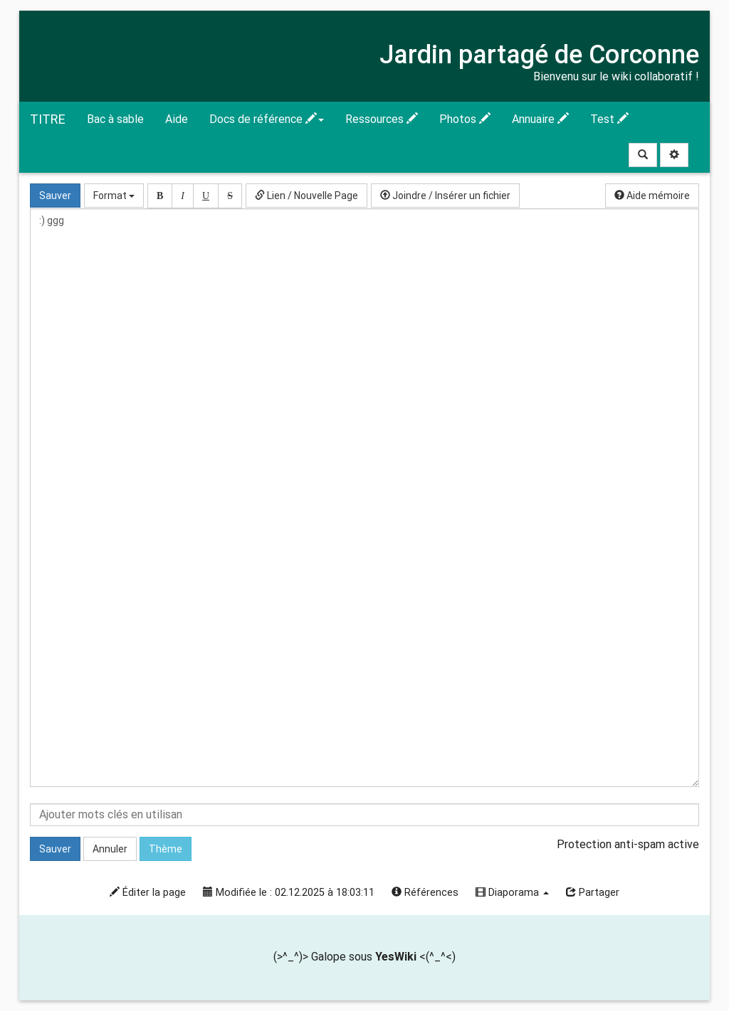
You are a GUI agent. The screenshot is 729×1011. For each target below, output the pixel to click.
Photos (465, 119)
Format (114, 195)
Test (609, 119)
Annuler (110, 849)
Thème (165, 849)
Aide (176, 119)
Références (425, 893)
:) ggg (364, 497)
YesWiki (395, 956)
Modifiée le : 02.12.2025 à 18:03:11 (288, 893)
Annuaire (540, 119)
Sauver (55, 195)
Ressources (381, 119)
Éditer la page (148, 893)
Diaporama (512, 893)
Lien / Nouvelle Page (306, 195)
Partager (592, 893)
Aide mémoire (652, 195)
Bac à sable (115, 119)
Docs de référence (266, 119)
